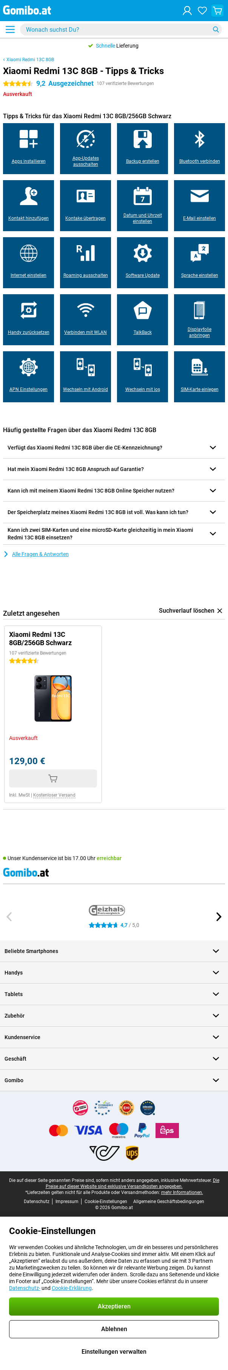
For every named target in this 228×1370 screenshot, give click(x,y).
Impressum (67, 1201)
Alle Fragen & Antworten (36, 554)
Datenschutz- (24, 1288)
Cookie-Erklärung (72, 1288)
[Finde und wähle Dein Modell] (121, 29)
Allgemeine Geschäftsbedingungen (168, 1201)
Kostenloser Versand (54, 795)
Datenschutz (36, 1201)
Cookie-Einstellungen (106, 1201)
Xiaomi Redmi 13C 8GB (30, 59)
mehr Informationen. (182, 1192)
